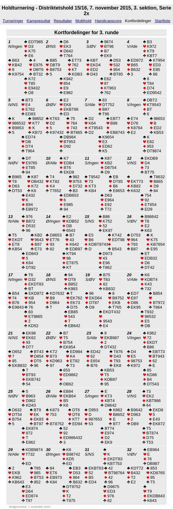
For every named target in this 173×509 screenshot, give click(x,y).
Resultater (63, 20)
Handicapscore (108, 20)
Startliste (163, 20)
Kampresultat (38, 20)
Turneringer (13, 20)
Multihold (83, 20)
